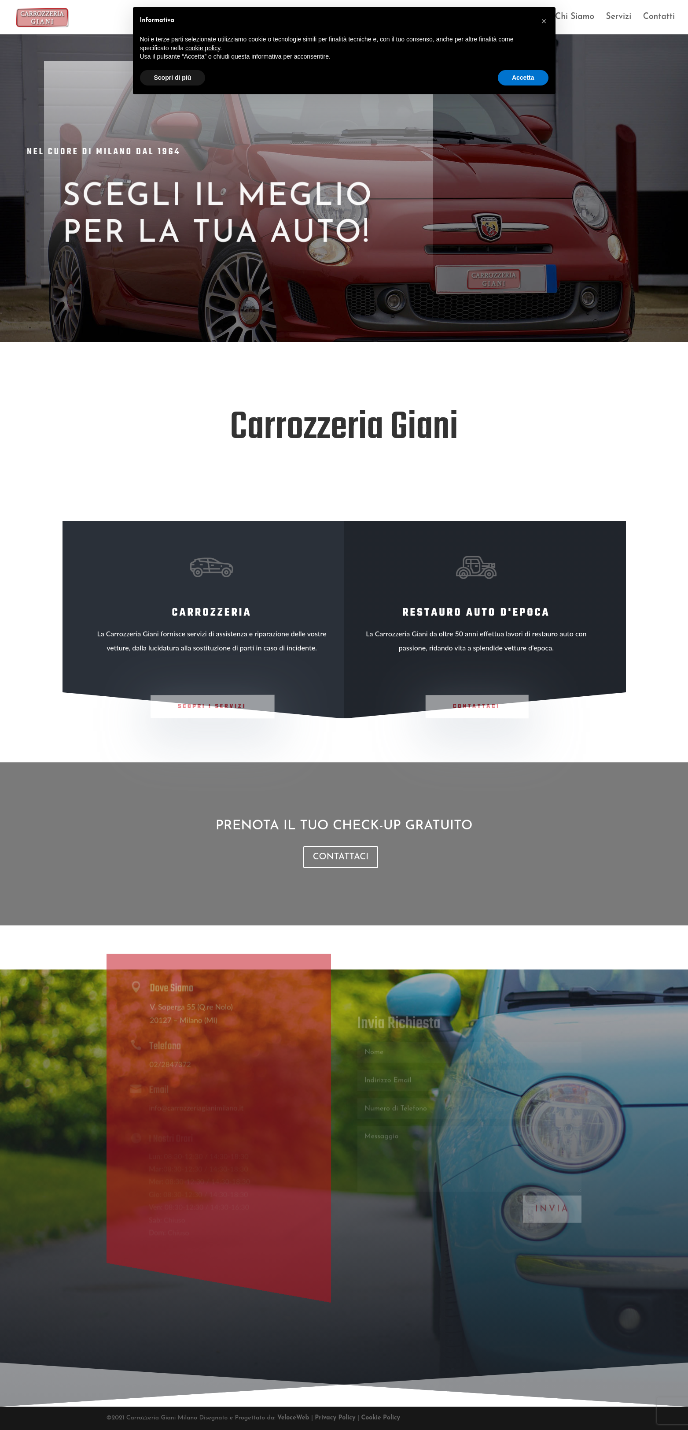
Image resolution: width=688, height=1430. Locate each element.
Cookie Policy (380, 1418)
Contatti (659, 17)
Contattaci (476, 707)
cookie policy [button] (202, 48)
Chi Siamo (574, 17)
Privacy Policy (336, 1418)
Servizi (619, 17)
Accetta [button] (523, 77)
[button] (544, 21)
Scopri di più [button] (172, 77)
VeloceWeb (294, 1418)
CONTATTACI (341, 857)
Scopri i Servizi (212, 707)
